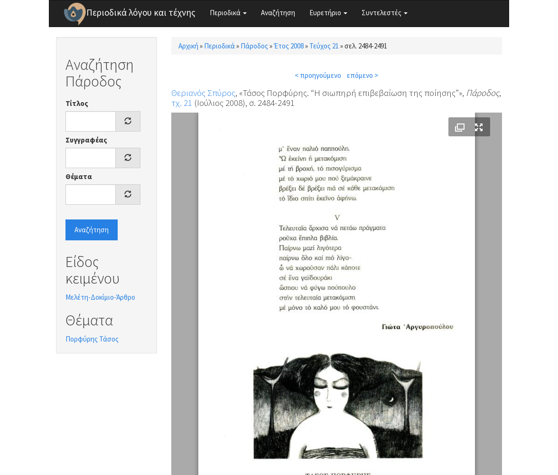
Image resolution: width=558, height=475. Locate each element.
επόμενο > (362, 75)
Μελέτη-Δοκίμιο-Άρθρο (100, 297)
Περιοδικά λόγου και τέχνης (140, 12)
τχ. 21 (181, 102)
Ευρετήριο (328, 12)
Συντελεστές (385, 12)
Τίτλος (76, 103)
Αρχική (188, 45)
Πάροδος (254, 45)
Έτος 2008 (289, 45)
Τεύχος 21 (324, 45)
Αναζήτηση (278, 12)
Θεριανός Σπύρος (203, 92)
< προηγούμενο (318, 75)
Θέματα (78, 176)
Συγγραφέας (86, 139)
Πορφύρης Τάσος (92, 338)
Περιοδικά (228, 12)
